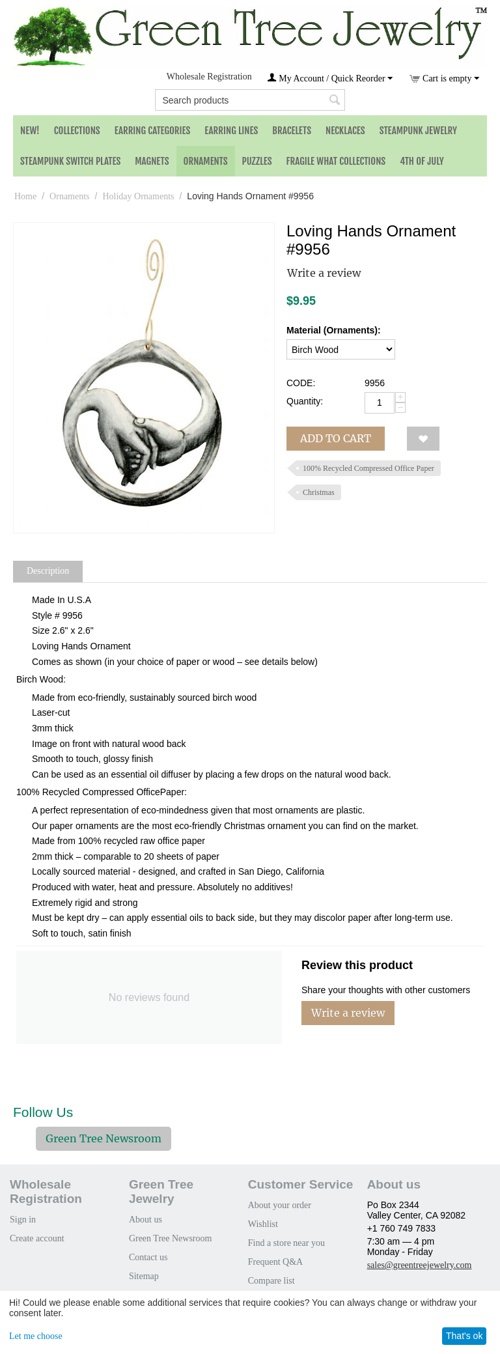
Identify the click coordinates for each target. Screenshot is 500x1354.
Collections (77, 130)
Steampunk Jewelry (418, 130)
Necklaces (345, 130)
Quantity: (304, 401)
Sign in (23, 1219)
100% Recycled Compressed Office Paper (368, 468)
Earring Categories (153, 130)
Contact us (148, 1257)
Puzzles (257, 161)
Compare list (271, 1281)
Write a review (324, 272)
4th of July (422, 161)
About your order (279, 1205)
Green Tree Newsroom (103, 1138)
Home (25, 196)
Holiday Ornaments (138, 196)
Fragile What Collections (336, 161)
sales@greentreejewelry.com (419, 1265)
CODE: (300, 383)
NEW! (30, 130)
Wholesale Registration (209, 76)
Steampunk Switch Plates (70, 161)
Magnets (152, 161)
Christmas (319, 492)
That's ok (464, 1336)
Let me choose (35, 1336)
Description (48, 571)
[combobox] (249, 100)
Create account (37, 1238)
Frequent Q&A (275, 1262)
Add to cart (335, 438)
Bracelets (291, 130)
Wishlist (263, 1224)
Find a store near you (286, 1243)
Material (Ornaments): (333, 330)
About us (145, 1219)
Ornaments (206, 161)
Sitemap (144, 1276)
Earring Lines (231, 130)
